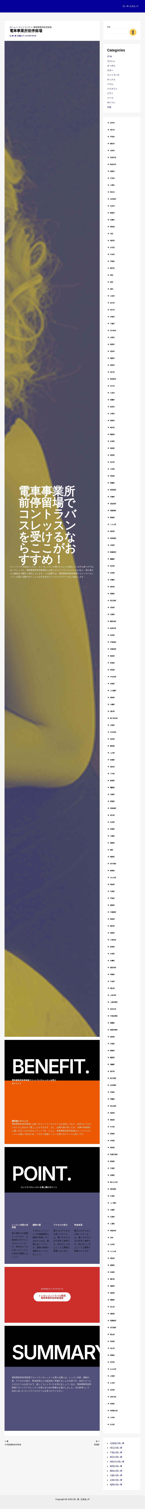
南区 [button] (110, 289)
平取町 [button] (111, 898)
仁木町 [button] (111, 1383)
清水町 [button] (111, 767)
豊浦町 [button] (111, 517)
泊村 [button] (110, 1237)
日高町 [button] (111, 891)
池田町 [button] (111, 1113)
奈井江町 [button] (111, 1009)
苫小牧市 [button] (111, 330)
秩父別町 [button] (111, 600)
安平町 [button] (111, 1362)
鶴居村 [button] (111, 434)
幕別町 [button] (111, 1147)
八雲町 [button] (111, 1224)
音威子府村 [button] (112, 1154)
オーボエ (111, 65)
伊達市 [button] (111, 317)
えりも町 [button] (111, 1251)
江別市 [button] (111, 178)
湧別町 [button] (111, 1314)
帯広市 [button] (111, 192)
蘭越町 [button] (111, 559)
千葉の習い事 (116, 1452)
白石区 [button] (111, 247)
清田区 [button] (111, 240)
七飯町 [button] (111, 836)
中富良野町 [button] (112, 1016)
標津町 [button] (111, 905)
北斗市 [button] (111, 386)
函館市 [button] (111, 358)
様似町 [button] (111, 884)
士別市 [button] (111, 296)
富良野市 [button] (111, 379)
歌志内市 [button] (111, 164)
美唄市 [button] (111, 365)
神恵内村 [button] (111, 1230)
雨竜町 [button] (111, 593)
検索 (108, 27)
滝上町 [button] (111, 1307)
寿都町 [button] (111, 974)
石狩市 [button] (111, 150)
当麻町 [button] (111, 794)
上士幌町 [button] (111, 690)
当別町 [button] (111, 545)
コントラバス (113, 75)
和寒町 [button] (111, 829)
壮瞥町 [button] (111, 580)
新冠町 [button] (111, 1161)
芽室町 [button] (111, 663)
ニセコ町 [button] (111, 524)
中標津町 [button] (111, 912)
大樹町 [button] (111, 1210)
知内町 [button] (111, 739)
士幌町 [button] (111, 704)
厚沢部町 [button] (111, 1189)
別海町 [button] (111, 1175)
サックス (111, 79)
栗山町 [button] (111, 1334)
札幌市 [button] (111, 220)
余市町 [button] (111, 1390)
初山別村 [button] (111, 1106)
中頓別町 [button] (111, 642)
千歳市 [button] (111, 323)
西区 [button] (110, 275)
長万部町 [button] (111, 1327)
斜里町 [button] (111, 947)
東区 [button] (110, 282)
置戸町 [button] (111, 1071)
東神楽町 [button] (111, 808)
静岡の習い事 (116, 1466)
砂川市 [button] (111, 303)
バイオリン (112, 89)
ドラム (110, 84)
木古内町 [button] (111, 732)
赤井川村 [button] (111, 1397)
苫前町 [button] (111, 1092)
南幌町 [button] (111, 1023)
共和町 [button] (111, 573)
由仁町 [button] (111, 1348)
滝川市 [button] (111, 310)
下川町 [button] (111, 773)
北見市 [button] (111, 206)
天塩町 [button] (111, 1044)
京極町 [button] (111, 497)
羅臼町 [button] (111, 1279)
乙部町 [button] (111, 1168)
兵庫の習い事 (116, 1480)
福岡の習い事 (116, 1484)
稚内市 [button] (111, 427)
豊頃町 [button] (111, 1120)
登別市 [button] (111, 351)
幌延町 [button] (111, 1057)
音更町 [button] (111, 683)
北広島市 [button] (111, 199)
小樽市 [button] (111, 185)
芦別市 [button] (111, 137)
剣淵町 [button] (111, 760)
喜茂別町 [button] (111, 490)
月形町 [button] (111, 725)
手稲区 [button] (111, 261)
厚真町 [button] (111, 1355)
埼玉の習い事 (116, 1448)
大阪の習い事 (116, 1475)
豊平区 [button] (111, 268)
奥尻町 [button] (111, 656)
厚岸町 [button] (111, 455)
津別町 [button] (111, 476)
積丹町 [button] (111, 926)
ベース (110, 98)
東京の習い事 (116, 1457)
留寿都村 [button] (111, 538)
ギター (110, 70)
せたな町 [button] (111, 877)
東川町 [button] (111, 815)
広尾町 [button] (111, 1217)
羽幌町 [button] (111, 1099)
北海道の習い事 (117, 1443)
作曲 (109, 107)
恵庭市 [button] (111, 171)
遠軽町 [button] (111, 1286)
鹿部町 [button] (111, 843)
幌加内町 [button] (111, 621)
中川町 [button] (111, 1127)
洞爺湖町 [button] (111, 510)
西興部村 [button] (111, 1320)
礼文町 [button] (111, 1424)
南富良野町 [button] (112, 1030)
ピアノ (110, 93)
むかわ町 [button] (111, 1369)
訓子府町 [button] (111, 1078)
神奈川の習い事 (117, 1461)
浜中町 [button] (111, 462)
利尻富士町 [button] (112, 1410)
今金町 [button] (111, 981)
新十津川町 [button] (112, 718)
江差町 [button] (111, 1196)
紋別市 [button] (111, 407)
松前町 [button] (111, 1272)
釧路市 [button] (111, 213)
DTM (109, 56)
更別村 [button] (111, 670)
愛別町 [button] (111, 746)
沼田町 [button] (111, 607)
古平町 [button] (111, 1244)
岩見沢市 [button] (111, 157)
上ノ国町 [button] (111, 1203)
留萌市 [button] (111, 420)
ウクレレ (111, 61)
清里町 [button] (111, 933)
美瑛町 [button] (111, 801)
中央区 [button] (111, 254)
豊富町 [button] (111, 1050)
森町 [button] (110, 850)
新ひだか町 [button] (112, 1182)
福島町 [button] (111, 1265)
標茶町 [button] (111, 857)
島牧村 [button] (111, 919)
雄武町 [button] (111, 1293)
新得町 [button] (111, 780)
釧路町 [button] (111, 870)
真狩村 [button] (111, 531)
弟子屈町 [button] (111, 863)
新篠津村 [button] (111, 552)
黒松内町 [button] (111, 967)
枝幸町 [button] (111, 635)
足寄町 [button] (111, 441)
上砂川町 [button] (111, 995)
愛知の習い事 (116, 1471)
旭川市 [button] (111, 130)
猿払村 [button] (111, 988)
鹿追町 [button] (111, 697)
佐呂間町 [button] (111, 1085)
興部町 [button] (111, 1300)
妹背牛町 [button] (111, 628)
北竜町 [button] (111, 614)
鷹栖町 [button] (111, 787)
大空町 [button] (111, 469)
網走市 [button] (111, 143)
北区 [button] (110, 233)
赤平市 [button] (111, 123)
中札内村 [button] (111, 677)
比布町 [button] (111, 822)
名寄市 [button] (111, 337)
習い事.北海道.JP (130, 6)
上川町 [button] (111, 753)
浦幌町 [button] (111, 1064)
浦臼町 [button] (111, 711)
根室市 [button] (111, 344)
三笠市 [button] (111, 393)
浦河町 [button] (111, 587)
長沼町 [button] (111, 1341)
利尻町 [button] (111, 1404)
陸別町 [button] (111, 448)
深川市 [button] (111, 372)
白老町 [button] (111, 954)
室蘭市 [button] (111, 400)
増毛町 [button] (111, 1258)
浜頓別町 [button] (111, 649)
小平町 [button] (111, 1417)
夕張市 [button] (111, 413)
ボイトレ (111, 102)
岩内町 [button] (111, 566)
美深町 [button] (111, 1134)
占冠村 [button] (111, 1376)
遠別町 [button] (111, 1037)
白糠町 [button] (111, 960)
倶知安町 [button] (111, 503)
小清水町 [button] (111, 940)
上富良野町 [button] (112, 1002)
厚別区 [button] (111, 227)
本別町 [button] (111, 1140)
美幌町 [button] (111, 483)
